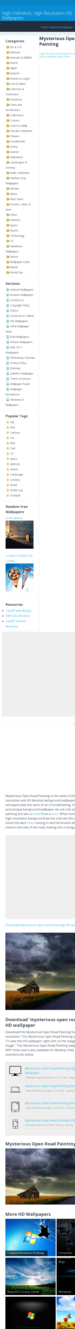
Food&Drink (17, 141)
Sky (12, 422)
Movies (14, 188)
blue (12, 443)
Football (15, 495)
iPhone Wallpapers (21, 342)
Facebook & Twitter (22, 316)
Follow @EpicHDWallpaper (57, 27)
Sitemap (15, 368)
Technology (17, 235)
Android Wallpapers (21, 289)
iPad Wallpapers (19, 337)
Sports (14, 230)
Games (14, 152)
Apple (13, 68)
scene (36, 814)
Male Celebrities (19, 173)
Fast (12, 448)
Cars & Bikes (18, 84)
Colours (15, 120)
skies (30, 823)
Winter (14, 267)
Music (13, 194)
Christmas (16, 99)
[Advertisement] (37, 673)
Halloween (16, 157)
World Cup (16, 272)
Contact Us (17, 300)
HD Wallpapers (19, 321)
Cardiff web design (18, 611)
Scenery (15, 479)
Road (60, 56)
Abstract (15, 52)
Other (13, 215)
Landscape (16, 474)
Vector (14, 256)
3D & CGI (16, 47)
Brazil (13, 485)
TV (11, 241)
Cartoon (15, 432)
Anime (14, 63)
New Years (16, 199)
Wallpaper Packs (20, 262)
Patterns (15, 220)
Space (13, 225)
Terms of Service (20, 378)
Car (12, 438)
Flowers (15, 136)
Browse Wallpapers (21, 295)
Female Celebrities (21, 131)
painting (51, 56)
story (54, 814)
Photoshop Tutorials (22, 357)
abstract (15, 464)
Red (12, 427)
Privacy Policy (18, 363)
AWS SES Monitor (18, 616)
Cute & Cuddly (18, 125)
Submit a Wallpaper (21, 373)
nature (14, 469)
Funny (13, 146)
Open (42, 56)
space (13, 459)
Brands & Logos (20, 78)
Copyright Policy (20, 305)
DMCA (14, 310)
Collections (16, 115)
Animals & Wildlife (21, 57)
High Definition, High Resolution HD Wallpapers (37, 15)
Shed (67, 56)
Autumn (15, 73)
